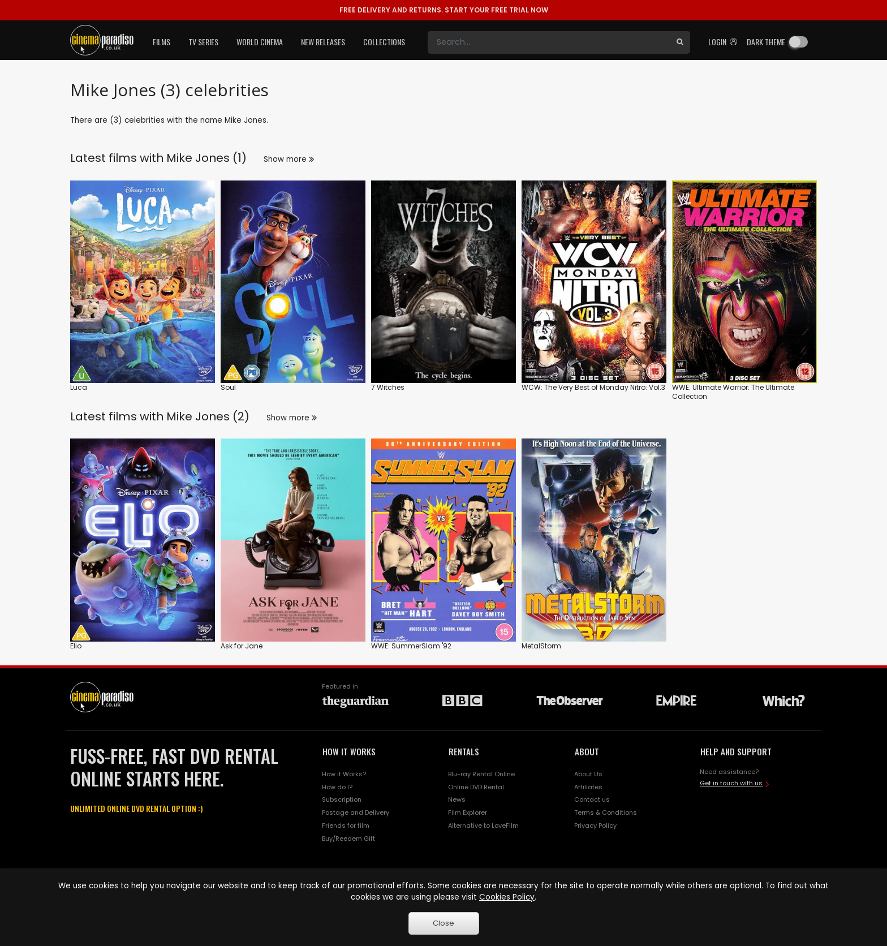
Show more (289, 159)
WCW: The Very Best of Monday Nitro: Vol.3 (593, 387)
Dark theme (766, 42)
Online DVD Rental (476, 787)
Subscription (341, 799)
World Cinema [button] (259, 42)
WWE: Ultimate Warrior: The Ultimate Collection (733, 391)
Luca (78, 387)
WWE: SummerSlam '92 (411, 646)
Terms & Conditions (605, 812)
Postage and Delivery (355, 812)
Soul (228, 387)
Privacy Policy (595, 825)
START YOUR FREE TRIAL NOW (443, 10)
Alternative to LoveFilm (483, 825)
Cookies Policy (507, 897)
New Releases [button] (323, 42)
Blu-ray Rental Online (481, 774)
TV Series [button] (203, 42)
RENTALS (464, 751)
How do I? (337, 787)
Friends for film (345, 825)
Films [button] (161, 42)
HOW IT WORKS (349, 751)
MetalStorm (541, 646)
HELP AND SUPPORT (736, 751)
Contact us (592, 799)
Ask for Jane (241, 646)
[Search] (549, 42)
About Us (588, 774)
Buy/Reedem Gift (348, 838)
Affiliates (588, 787)
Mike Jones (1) (206, 158)
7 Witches (387, 387)
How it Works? (344, 774)
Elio (75, 646)
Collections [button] (384, 42)
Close (443, 923)
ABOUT (587, 751)
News (457, 799)
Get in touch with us (731, 783)
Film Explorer (467, 812)
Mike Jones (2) (207, 416)
